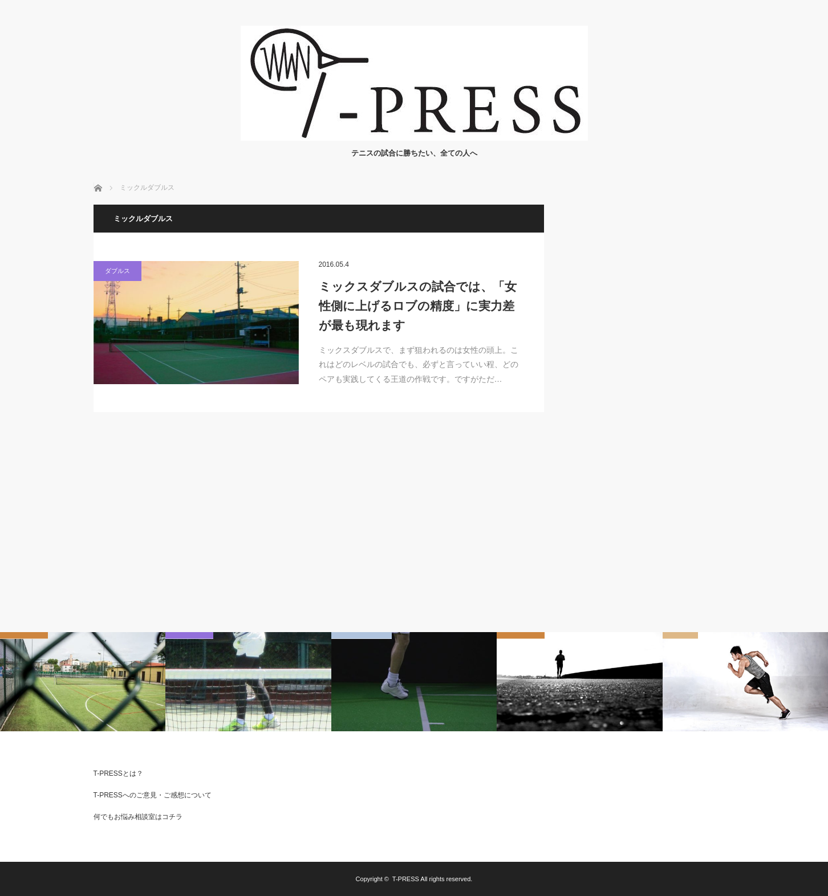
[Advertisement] (649, 376)
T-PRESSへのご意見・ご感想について (153, 795)
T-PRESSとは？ (118, 773)
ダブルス (117, 270)
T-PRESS (405, 878)
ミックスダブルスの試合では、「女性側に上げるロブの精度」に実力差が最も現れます (418, 305)
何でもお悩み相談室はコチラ (138, 817)
